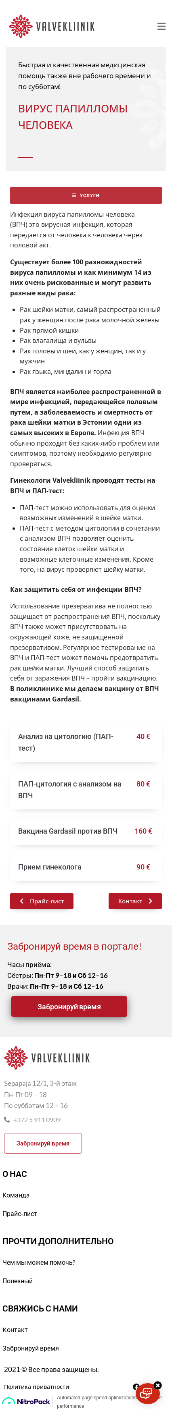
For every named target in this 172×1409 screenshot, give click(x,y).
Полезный (17, 1280)
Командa (15, 1195)
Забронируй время (30, 1348)
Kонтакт (15, 1329)
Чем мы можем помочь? (38, 1262)
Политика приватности (36, 1386)
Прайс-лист (19, 1213)
